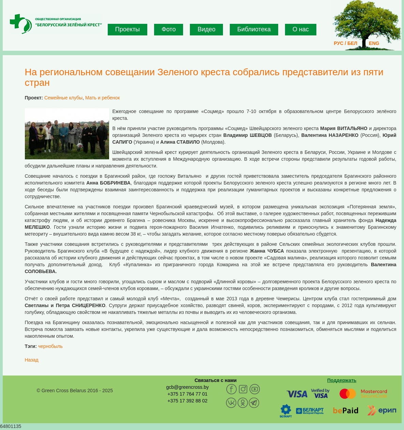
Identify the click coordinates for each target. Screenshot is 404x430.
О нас (301, 29)
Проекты (127, 29)
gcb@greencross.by (187, 387)
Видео (206, 29)
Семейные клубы (63, 97)
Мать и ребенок (102, 97)
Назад (32, 360)
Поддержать (342, 380)
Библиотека (254, 29)
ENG (374, 43)
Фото (169, 29)
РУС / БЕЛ (345, 43)
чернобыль (50, 346)
